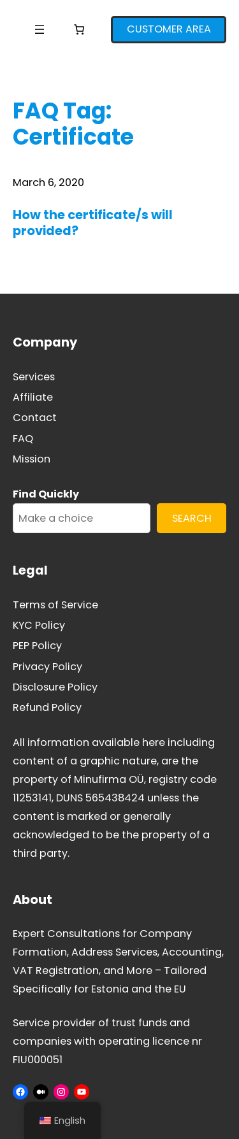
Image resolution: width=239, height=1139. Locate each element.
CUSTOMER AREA (169, 29)
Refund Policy (47, 707)
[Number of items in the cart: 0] (79, 29)
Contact (35, 417)
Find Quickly (46, 494)
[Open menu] (39, 29)
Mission (31, 459)
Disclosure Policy (55, 687)
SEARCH (192, 518)
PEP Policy (37, 645)
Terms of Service (55, 605)
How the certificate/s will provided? (93, 223)
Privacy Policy (47, 666)
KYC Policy (39, 625)
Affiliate (33, 397)
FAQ (23, 438)
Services (34, 376)
